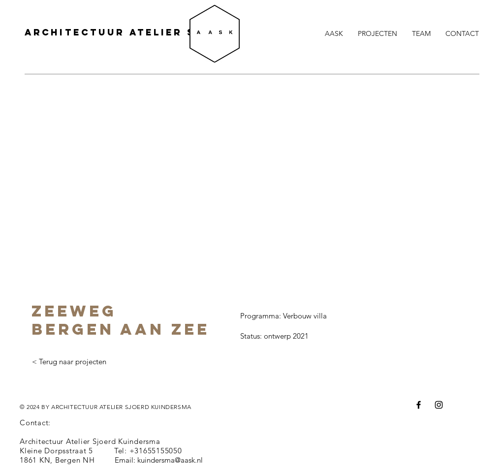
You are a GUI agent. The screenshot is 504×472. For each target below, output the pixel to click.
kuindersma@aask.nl (170, 460)
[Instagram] (439, 405)
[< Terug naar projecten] (69, 362)
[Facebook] (418, 405)
